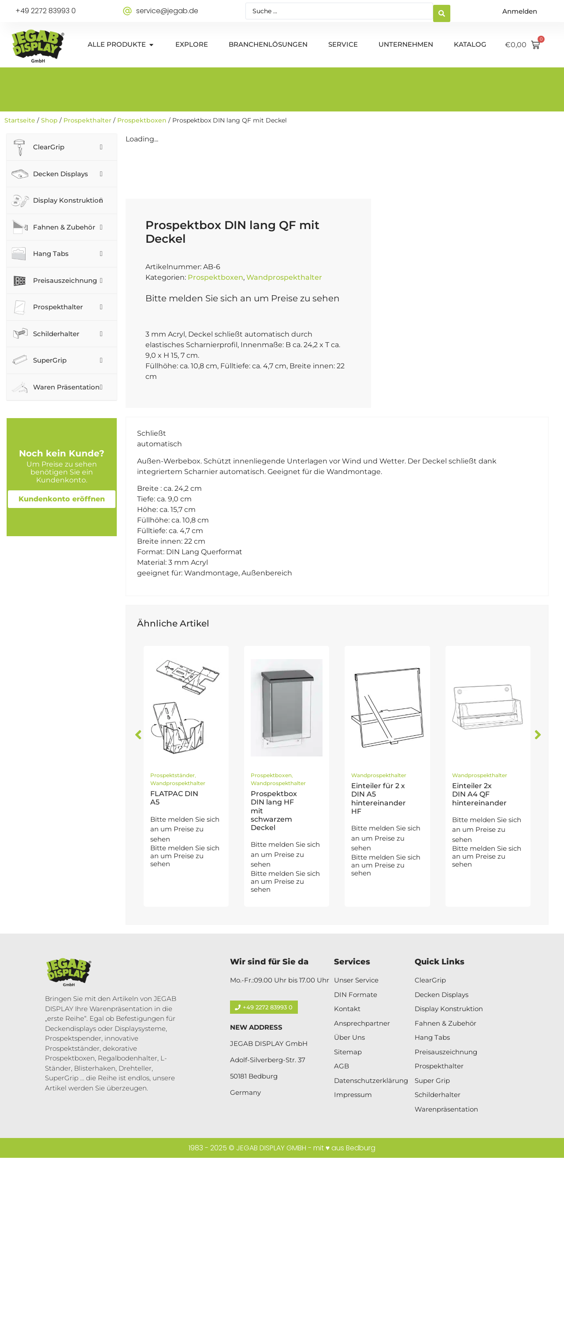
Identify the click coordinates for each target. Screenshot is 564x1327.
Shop (49, 120)
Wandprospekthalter (284, 447)
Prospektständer (172, 944)
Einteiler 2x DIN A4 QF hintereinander (479, 963)
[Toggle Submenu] (101, 147)
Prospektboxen (142, 120)
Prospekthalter (87, 120)
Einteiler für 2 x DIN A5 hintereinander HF (378, 968)
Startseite (19, 120)
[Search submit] (441, 11)
